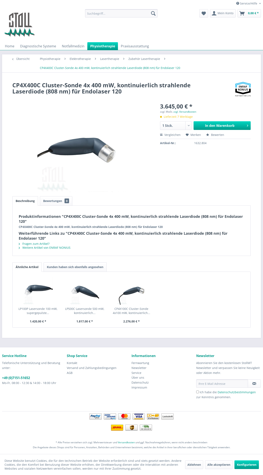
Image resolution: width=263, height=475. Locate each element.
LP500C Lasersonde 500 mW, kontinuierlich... (84, 311)
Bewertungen (56, 200)
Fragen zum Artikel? (34, 244)
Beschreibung (25, 201)
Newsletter (139, 368)
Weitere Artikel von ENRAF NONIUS (44, 248)
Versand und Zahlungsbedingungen (92, 368)
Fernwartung (140, 363)
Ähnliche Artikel (27, 267)
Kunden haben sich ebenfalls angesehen (75, 267)
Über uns (138, 377)
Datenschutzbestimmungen (237, 392)
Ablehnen (194, 465)
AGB (70, 373)
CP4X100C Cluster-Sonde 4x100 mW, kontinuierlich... (131, 311)
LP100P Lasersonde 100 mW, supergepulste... (38, 311)
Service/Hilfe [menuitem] (247, 3)
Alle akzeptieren (218, 465)
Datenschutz (140, 382)
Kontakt (72, 363)
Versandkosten (126, 442)
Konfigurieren (246, 465)
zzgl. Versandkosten (184, 111)
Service (136, 373)
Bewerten (215, 135)
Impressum (139, 387)
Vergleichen (170, 135)
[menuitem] (121, 13)
